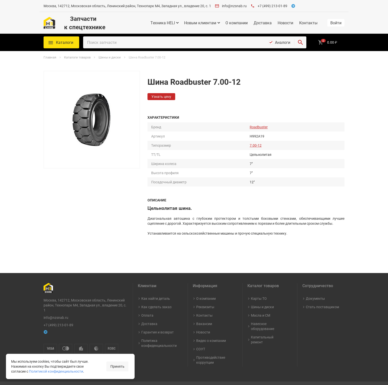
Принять (117, 366)
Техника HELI (162, 23)
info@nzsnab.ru (234, 5)
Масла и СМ (260, 304)
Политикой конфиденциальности (56, 371)
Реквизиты (205, 296)
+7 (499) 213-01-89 (272, 5)
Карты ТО (259, 288)
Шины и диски (262, 296)
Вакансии (204, 313)
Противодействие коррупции (210, 349)
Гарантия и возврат (157, 321)
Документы (315, 288)
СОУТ (200, 338)
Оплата (147, 304)
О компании (236, 23)
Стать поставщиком (322, 296)
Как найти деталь (155, 288)
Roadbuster (259, 127)
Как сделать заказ (156, 296)
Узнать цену (161, 96)
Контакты (308, 23)
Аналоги (282, 42)
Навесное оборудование (262, 316)
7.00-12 (256, 145)
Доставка (263, 23)
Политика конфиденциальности (159, 332)
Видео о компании (211, 330)
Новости (285, 23)
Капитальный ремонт (262, 329)
